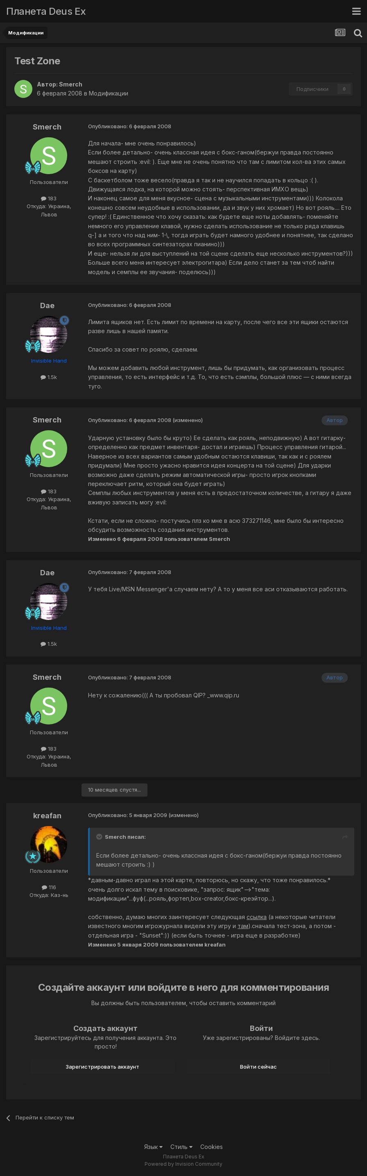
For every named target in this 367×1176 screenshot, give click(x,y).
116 (49, 887)
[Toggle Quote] (100, 836)
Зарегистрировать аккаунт (102, 1066)
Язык (153, 1146)
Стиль (181, 1146)
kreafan (47, 815)
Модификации (108, 93)
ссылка (257, 916)
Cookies (211, 1146)
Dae (47, 305)
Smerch (70, 84)
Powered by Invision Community (183, 1164)
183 (49, 198)
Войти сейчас (258, 1066)
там (243, 925)
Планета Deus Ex (46, 11)
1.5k (49, 377)
